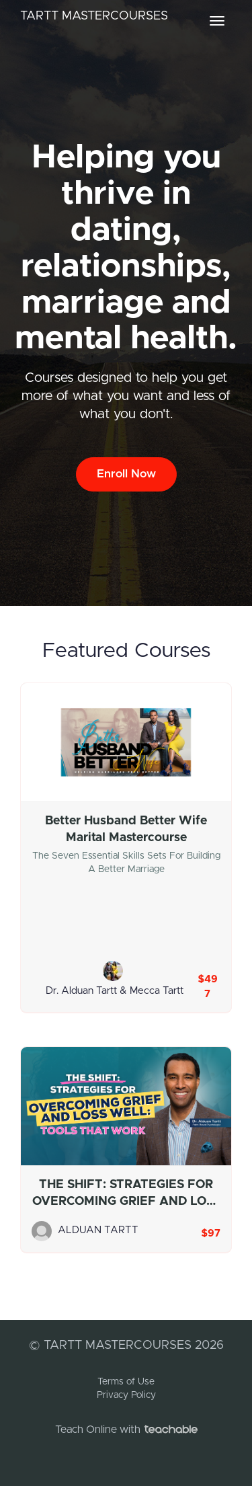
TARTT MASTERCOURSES (94, 16)
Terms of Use (126, 1381)
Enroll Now (126, 473)
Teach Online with (126, 1429)
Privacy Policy (126, 1395)
